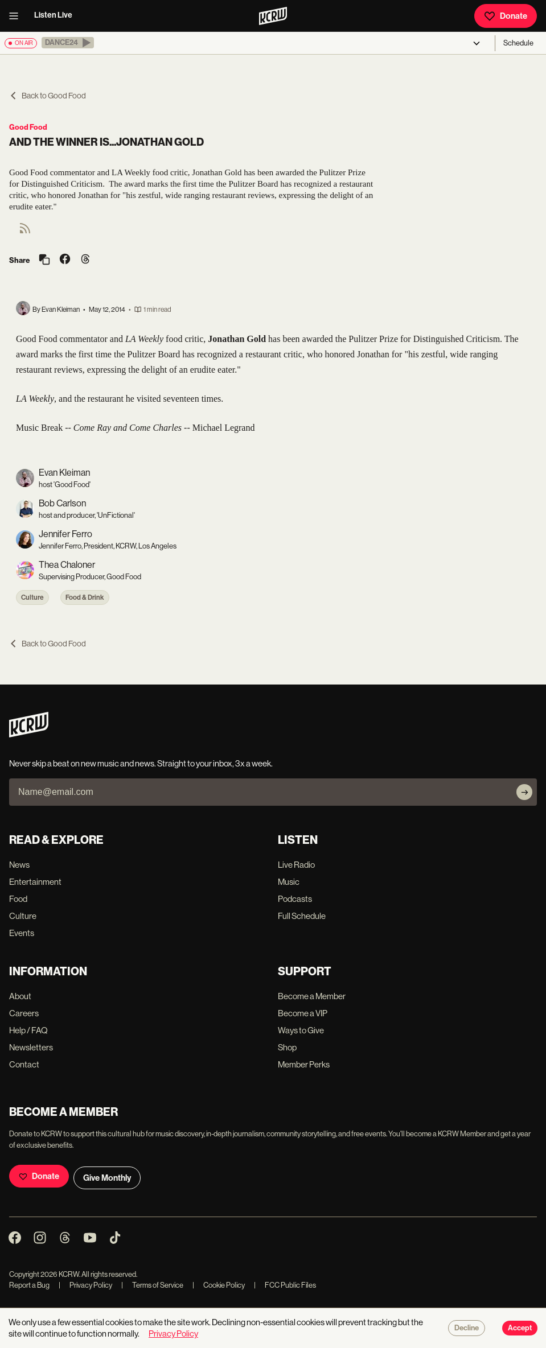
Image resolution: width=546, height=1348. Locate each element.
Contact (24, 1064)
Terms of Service (152, 1285)
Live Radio (296, 864)
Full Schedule (302, 916)
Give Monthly (107, 1178)
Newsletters (31, 1047)
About (20, 996)
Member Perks (304, 1064)
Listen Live (53, 15)
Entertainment (35, 882)
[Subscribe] (524, 792)
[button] (68, 42)
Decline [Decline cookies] (466, 1328)
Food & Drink (84, 597)
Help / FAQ (28, 1030)
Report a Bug (29, 1285)
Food (18, 899)
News (19, 864)
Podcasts (295, 899)
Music (288, 882)
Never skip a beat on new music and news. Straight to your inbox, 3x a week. (141, 763)
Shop (287, 1047)
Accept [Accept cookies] (520, 1328)
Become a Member (312, 996)
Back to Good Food (47, 95)
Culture (32, 597)
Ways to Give (301, 1030)
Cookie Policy (218, 1285)
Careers (24, 1013)
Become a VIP (302, 1013)
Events (21, 933)
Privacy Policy (85, 1285)
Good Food (28, 127)
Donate (505, 16)
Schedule (518, 43)
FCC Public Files (285, 1285)
